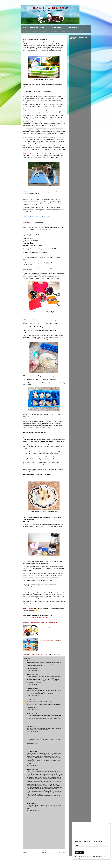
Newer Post (26, 852)
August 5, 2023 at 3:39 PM (33, 684)
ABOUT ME (43, 31)
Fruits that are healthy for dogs (48, 628)
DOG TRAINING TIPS (71, 27)
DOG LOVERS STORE (29, 31)
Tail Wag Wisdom (31, 674)
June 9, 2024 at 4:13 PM (32, 799)
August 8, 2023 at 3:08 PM (33, 721)
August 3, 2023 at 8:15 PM (33, 670)
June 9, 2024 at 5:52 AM (32, 765)
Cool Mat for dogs (31, 153)
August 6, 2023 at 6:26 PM (33, 709)
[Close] (110, 822)
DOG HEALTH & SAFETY (37, 27)
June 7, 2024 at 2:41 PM (32, 731)
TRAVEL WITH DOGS (54, 27)
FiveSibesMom (30, 713)
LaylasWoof (30, 699)
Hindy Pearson (30, 751)
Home (24, 27)
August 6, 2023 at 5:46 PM (33, 695)
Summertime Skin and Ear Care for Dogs (50, 640)
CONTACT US (65, 31)
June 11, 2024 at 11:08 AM (33, 810)
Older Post (62, 852)
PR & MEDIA (53, 31)
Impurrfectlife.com (31, 688)
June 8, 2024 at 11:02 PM (33, 747)
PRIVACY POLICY (78, 31)
